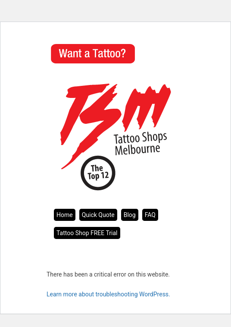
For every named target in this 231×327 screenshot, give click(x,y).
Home (64, 214)
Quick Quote (98, 214)
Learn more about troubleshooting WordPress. (108, 294)
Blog (130, 214)
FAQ (150, 214)
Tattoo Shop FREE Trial (87, 233)
